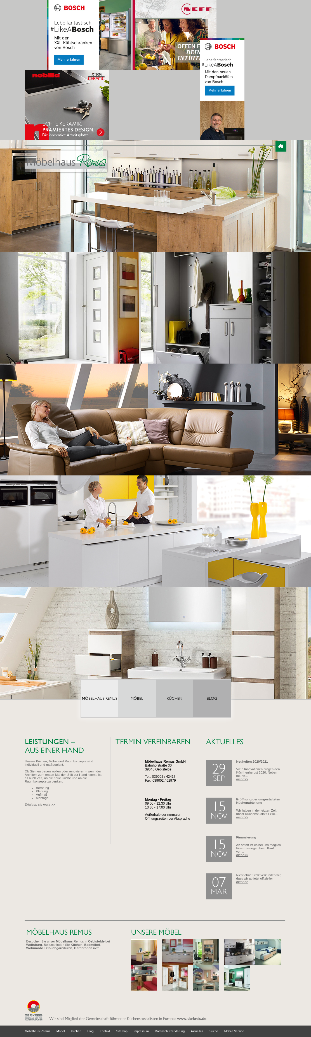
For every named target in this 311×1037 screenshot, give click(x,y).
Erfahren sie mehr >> (40, 804)
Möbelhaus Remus (99, 698)
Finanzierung (246, 837)
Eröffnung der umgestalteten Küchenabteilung (258, 801)
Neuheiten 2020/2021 (252, 761)
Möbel (137, 698)
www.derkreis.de (191, 1018)
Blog (212, 698)
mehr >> (242, 779)
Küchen (174, 698)
